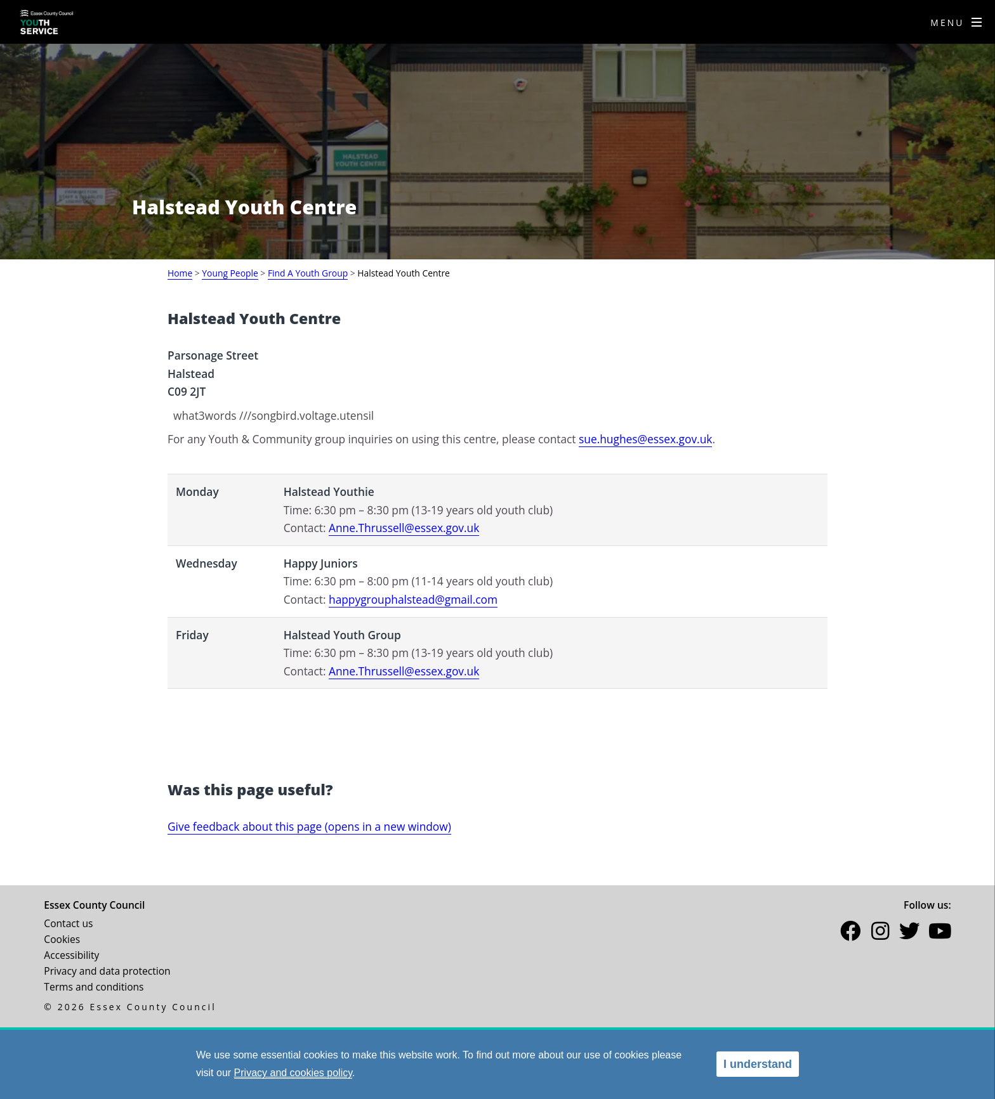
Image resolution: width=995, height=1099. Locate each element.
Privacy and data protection (107, 971)
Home (180, 273)
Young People (230, 273)
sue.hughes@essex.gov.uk (645, 438)
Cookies (62, 939)
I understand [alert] (757, 1064)
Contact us (68, 923)
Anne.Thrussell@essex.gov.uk (404, 527)
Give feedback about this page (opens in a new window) (309, 826)
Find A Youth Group (308, 273)
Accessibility (71, 955)
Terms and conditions (93, 987)
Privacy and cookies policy (293, 1072)
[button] (850, 933)
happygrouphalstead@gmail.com (413, 599)
